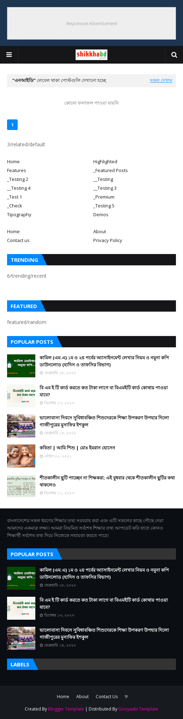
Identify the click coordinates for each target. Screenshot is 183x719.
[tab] (48, 161)
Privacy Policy (107, 240)
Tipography (19, 214)
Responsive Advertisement (91, 23)
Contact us (18, 240)
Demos (100, 214)
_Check (14, 205)
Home (13, 161)
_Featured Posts (110, 170)
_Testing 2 (17, 179)
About (99, 231)
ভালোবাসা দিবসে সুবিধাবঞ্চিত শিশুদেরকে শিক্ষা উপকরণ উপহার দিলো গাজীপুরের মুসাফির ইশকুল (104, 421)
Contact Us (107, 697)
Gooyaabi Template (138, 709)
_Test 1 (14, 197)
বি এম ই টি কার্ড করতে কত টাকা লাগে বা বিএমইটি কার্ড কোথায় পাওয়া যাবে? (104, 391)
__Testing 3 (105, 188)
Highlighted (105, 161)
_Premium (103, 197)
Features (16, 170)
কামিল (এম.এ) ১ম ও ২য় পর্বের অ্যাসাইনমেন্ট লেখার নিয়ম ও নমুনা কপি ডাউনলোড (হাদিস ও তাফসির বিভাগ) (104, 361)
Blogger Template (66, 709)
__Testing (103, 179)
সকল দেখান (161, 80)
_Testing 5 (103, 205)
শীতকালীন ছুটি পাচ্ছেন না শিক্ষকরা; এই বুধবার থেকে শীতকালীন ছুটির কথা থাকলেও (107, 481)
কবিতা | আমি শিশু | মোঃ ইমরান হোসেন (77, 447)
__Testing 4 (18, 188)
